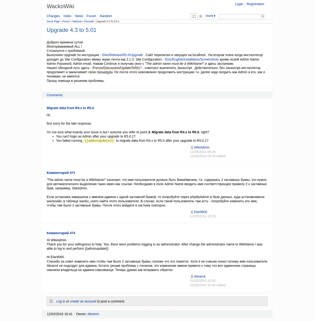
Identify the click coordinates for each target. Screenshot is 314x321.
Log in (60, 301)
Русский (88, 21)
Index (67, 16)
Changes (53, 16)
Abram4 (198, 276)
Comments (55, 95)
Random (106, 16)
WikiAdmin (200, 147)
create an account (83, 301)
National (77, 21)
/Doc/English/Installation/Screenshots (192, 59)
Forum (91, 16)
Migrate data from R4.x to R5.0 (70, 108)
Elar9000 (198, 212)
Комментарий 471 (61, 173)
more (211, 16)
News (79, 16)
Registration (255, 4)
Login (239, 4)
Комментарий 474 (61, 233)
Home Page (53, 21)
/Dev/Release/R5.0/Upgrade (122, 55)
